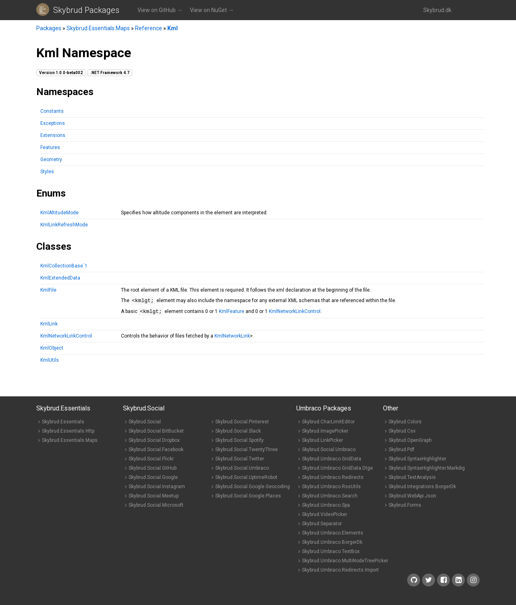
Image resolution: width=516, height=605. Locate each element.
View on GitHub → (160, 10)
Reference (148, 28)
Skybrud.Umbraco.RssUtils (331, 489)
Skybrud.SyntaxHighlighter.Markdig (427, 470)
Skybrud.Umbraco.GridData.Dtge (337, 470)
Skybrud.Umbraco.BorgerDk (332, 544)
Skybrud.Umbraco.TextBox (331, 554)
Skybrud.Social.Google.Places (248, 498)
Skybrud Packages (86, 10)
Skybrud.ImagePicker (325, 433)
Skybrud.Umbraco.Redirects (333, 480)
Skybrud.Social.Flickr (151, 461)
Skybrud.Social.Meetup (154, 498)
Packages (48, 28)
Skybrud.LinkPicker (322, 442)
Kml (172, 28)
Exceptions (52, 123)
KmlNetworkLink (232, 338)
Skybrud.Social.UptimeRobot (246, 480)
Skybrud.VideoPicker (324, 517)
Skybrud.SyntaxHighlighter (417, 461)
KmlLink (49, 326)
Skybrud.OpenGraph (410, 442)
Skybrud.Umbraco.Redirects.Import (340, 572)
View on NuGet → (212, 10)
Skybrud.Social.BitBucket (156, 433)
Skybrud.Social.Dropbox (154, 442)
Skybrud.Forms (405, 507)
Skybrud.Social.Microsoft (156, 507)
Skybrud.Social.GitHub (153, 470)
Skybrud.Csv (402, 433)
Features (50, 147)
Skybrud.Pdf (401, 452)
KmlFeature (231, 314)
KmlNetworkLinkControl (294, 314)
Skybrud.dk (437, 10)
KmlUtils (49, 362)
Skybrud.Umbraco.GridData (331, 461)
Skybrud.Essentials (63, 424)
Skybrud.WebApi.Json (412, 498)
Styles (47, 171)
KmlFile (48, 290)
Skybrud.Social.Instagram (157, 489)
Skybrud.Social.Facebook (156, 452)
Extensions (52, 135)
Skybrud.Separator (322, 526)
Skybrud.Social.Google (153, 480)
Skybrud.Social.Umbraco (242, 470)
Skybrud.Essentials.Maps (98, 28)
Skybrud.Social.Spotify (239, 442)
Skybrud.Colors (405, 424)
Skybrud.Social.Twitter (239, 461)
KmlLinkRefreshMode (64, 225)
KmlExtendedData (60, 278)
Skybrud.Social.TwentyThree (246, 452)
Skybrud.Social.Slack (238, 433)
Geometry (51, 159)
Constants (52, 111)
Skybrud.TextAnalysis (412, 480)
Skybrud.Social (145, 424)
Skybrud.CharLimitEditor (328, 424)
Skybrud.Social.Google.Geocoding (252, 489)
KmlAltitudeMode (59, 212)
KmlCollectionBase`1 (63, 266)
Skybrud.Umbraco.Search (330, 498)
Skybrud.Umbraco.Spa (326, 507)
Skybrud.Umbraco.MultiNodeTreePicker (345, 563)
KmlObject (51, 350)
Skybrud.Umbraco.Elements (332, 535)
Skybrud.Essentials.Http (68, 433)
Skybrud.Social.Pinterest (242, 424)
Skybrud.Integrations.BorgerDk (422, 489)
